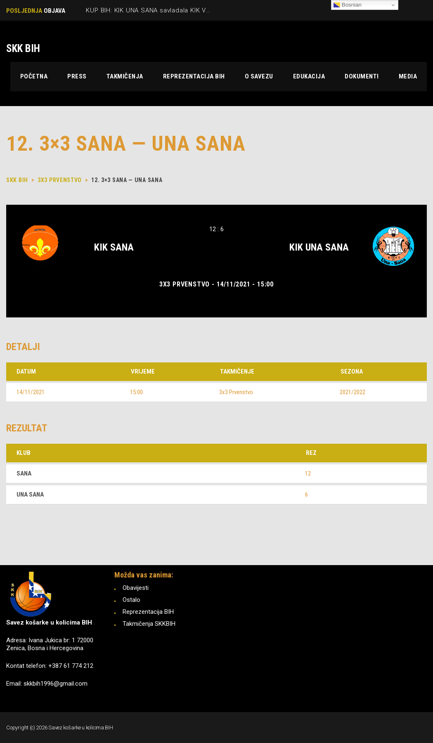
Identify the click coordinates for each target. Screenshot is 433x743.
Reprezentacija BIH (148, 611)
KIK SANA (114, 247)
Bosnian (348, 5)
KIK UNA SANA (319, 247)
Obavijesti (136, 588)
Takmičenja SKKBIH (149, 623)
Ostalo (131, 599)
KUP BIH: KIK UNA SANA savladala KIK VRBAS (154, 10)
